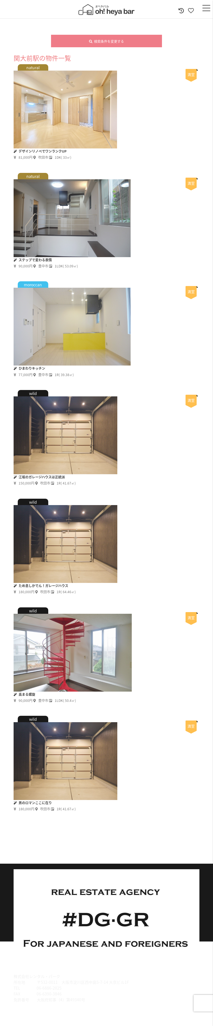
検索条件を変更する (106, 41)
